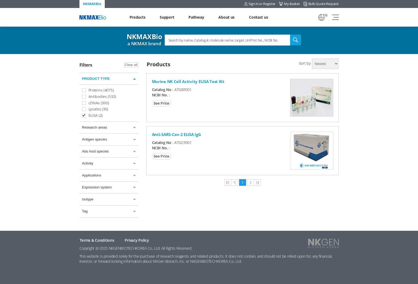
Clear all (131, 65)
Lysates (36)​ (95, 109)
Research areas (94, 127)
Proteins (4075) (98, 90)
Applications (91, 175)
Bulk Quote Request (323, 3)
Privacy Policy (137, 240)
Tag (85, 211)
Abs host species (95, 151)
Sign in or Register (261, 3)
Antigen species (94, 139)
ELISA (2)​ (92, 115)
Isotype (88, 199)
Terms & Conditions (97, 240)
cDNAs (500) (95, 102)
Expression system (97, 187)
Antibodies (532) (99, 96)
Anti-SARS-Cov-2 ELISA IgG (176, 134)
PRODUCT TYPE (96, 79)
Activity (87, 163)
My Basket (292, 3)
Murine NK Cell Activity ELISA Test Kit (188, 81)
